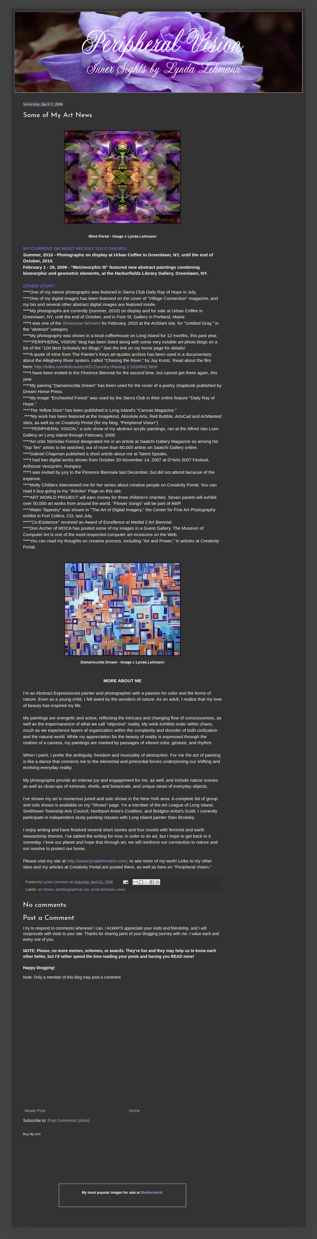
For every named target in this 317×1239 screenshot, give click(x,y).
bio (86, 890)
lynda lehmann (103, 890)
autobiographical (69, 890)
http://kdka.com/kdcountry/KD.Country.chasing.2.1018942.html (95, 366)
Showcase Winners (82, 323)
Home (134, 1110)
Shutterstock (151, 1193)
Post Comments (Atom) (69, 1120)
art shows (46, 890)
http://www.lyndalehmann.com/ (97, 860)
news (121, 890)
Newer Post (34, 1110)
